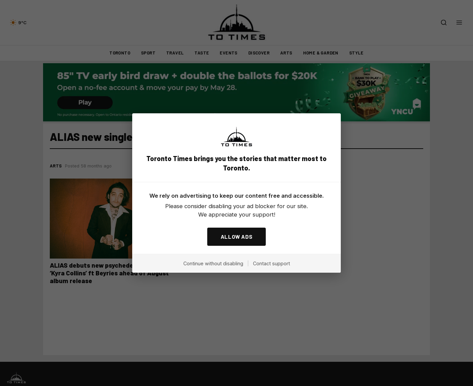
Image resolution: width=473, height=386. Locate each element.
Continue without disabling (213, 263)
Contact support (271, 263)
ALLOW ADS (237, 236)
